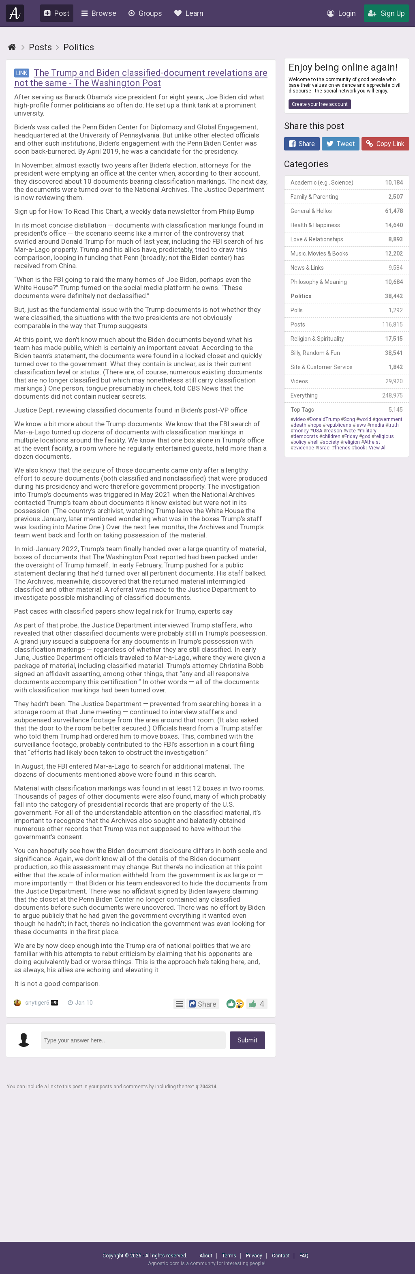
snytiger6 (36, 1003)
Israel (324, 448)
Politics (347, 296)
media (377, 425)
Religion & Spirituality (347, 338)
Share (302, 144)
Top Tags (347, 409)
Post (56, 13)
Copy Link (385, 144)
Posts (347, 324)
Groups (145, 13)
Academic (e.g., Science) (347, 182)
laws (360, 425)
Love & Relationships (347, 239)
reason (334, 431)
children (331, 436)
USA (317, 431)
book (360, 448)
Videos (347, 381)
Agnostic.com (15, 13)
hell (314, 442)
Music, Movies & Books (347, 253)
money (301, 431)
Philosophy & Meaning (347, 282)
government (388, 419)
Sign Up (386, 13)
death (299, 425)
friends (343, 448)
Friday (351, 436)
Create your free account (320, 104)
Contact (281, 1256)
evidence (303, 448)
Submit (247, 1040)
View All (378, 448)
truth (393, 425)
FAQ (303, 1256)
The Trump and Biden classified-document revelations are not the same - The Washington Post (140, 78)
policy (299, 442)
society (331, 442)
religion (351, 442)
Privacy (254, 1256)
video (299, 419)
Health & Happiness (347, 225)
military (368, 431)
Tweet (340, 144)
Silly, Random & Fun (347, 353)
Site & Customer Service (347, 367)
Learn (188, 13)
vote (351, 431)
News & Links (347, 267)
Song (349, 419)
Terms (229, 1256)
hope (315, 425)
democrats (305, 436)
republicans (338, 425)
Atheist (372, 442)
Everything (347, 395)
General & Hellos (347, 211)
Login (341, 13)
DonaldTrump (325, 419)
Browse (98, 13)
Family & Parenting (347, 196)
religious (384, 436)
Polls (347, 310)
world (365, 419)
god (366, 436)
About (205, 1256)
